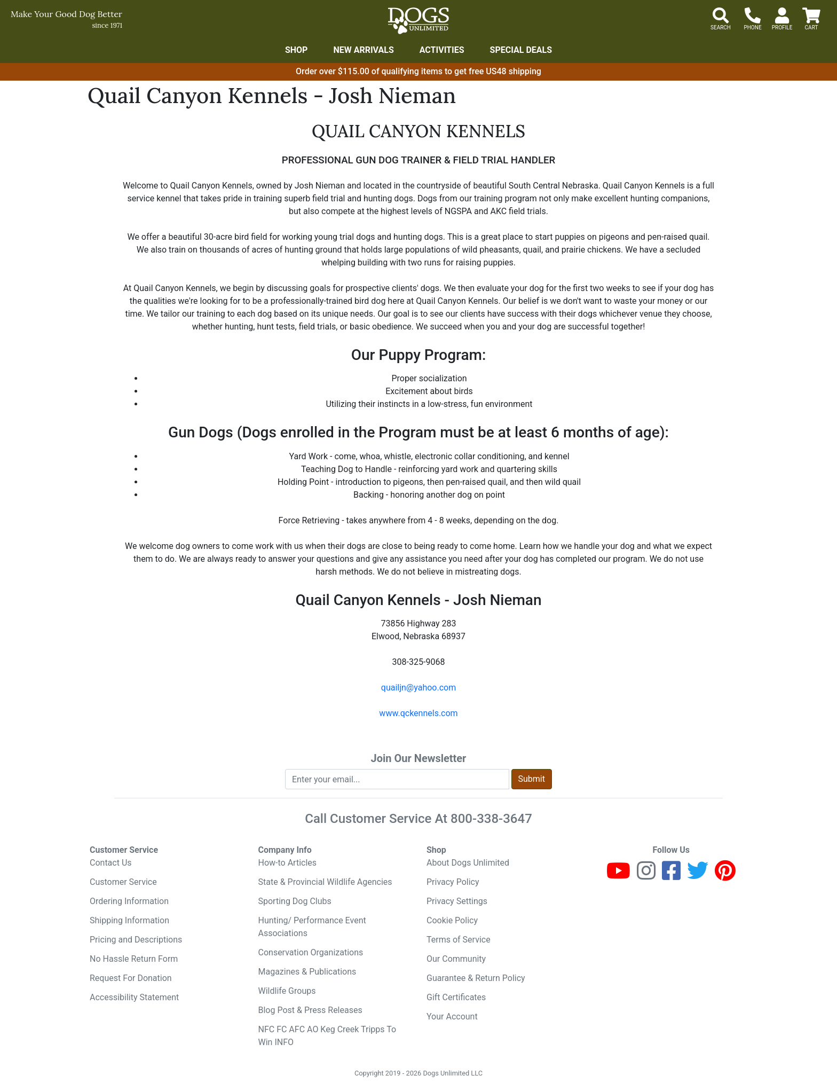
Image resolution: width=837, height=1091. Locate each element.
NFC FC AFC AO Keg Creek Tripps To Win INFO (327, 1035)
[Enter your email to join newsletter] (397, 779)
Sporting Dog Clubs (294, 901)
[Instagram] (646, 875)
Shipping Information (129, 920)
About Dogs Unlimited (468, 863)
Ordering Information (129, 901)
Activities (442, 50)
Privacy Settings (457, 901)
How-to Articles (287, 863)
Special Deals (521, 50)
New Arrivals (363, 50)
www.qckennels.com (418, 713)
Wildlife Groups (287, 991)
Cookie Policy (452, 920)
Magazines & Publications (307, 972)
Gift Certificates (456, 997)
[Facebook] (671, 875)
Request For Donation (131, 978)
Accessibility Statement (134, 997)
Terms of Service (459, 940)
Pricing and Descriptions (136, 940)
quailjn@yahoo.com (418, 687)
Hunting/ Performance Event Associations (312, 926)
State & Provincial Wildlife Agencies (325, 882)
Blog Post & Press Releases (310, 1010)
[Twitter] (698, 875)
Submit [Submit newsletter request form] (531, 779)
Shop (296, 50)
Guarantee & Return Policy (476, 978)
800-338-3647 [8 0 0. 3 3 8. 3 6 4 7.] (491, 818)
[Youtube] (618, 875)
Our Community (456, 959)
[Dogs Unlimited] (418, 20)
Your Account (452, 1016)
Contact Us (111, 863)
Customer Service (123, 882)
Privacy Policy (453, 882)
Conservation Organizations (311, 952)
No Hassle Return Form (134, 959)
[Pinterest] (725, 875)
